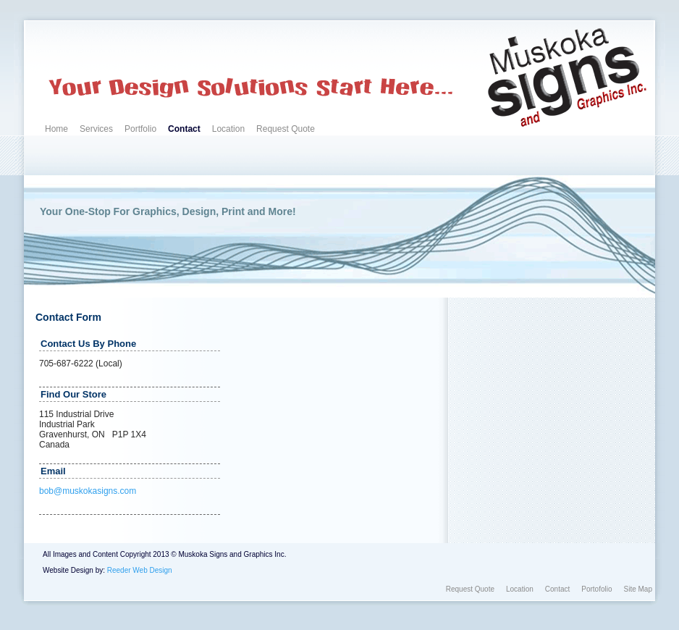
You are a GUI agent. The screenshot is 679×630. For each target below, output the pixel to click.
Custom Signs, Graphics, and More (95, 43)
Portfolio (140, 129)
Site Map (638, 589)
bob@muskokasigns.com (87, 491)
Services (96, 129)
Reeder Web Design (139, 570)
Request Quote (285, 129)
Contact (184, 129)
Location (228, 129)
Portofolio (596, 589)
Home (56, 129)
